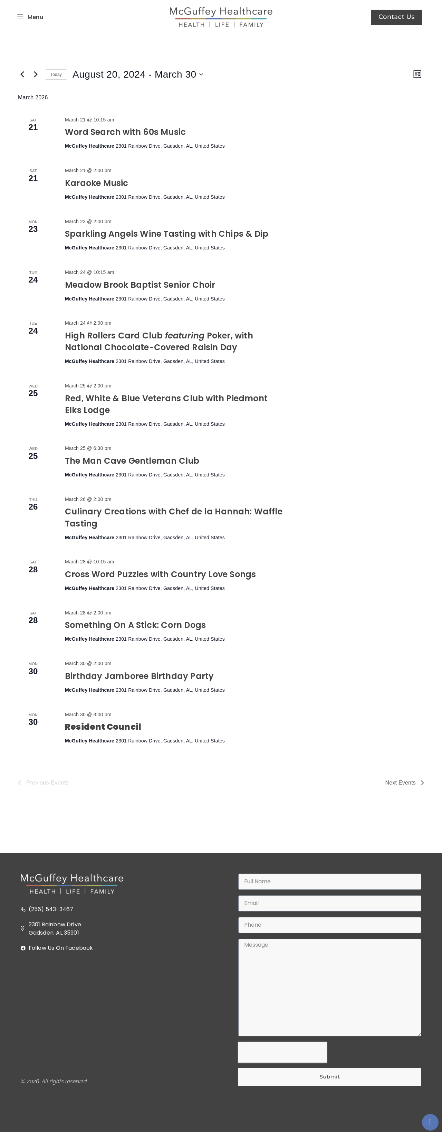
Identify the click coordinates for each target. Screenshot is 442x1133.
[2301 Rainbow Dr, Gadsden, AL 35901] (112, 1015)
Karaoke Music (96, 183)
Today (56, 74)
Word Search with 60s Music (125, 132)
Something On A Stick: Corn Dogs (135, 625)
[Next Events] (35, 75)
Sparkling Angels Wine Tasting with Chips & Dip (166, 234)
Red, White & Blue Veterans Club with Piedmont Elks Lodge (166, 404)
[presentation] (282, 1052)
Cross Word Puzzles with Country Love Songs (160, 574)
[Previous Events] (22, 75)
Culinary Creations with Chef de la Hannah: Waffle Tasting (173, 518)
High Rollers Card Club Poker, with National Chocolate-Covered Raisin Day (159, 341)
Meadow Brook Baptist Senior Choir (140, 285)
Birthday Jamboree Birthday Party (139, 676)
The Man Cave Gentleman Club (132, 461)
